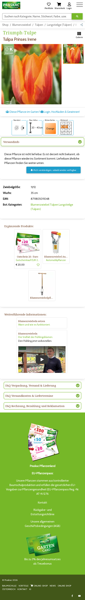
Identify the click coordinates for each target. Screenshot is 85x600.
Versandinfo (11, 142)
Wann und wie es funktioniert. (34, 324)
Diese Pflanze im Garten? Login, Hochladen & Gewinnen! (43, 111)
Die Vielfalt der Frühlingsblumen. (35, 337)
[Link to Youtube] (79, 596)
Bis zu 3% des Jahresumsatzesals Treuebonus (42, 549)
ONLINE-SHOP (39, 585)
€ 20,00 (20, 264)
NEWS (53, 585)
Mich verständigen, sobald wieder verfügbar (53, 170)
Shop (5, 25)
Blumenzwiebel (21, 25)
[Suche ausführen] (77, 16)
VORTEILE (24, 585)
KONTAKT (22, 589)
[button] (48, 5)
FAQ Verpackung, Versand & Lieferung (30, 385)
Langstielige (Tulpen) (59, 25)
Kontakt (42, 502)
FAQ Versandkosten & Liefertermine (29, 396)
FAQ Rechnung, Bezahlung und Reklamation (35, 406)
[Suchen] (37, 16)
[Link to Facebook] (72, 596)
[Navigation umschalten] (79, 4)
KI (30, 589)
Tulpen (39, 25)
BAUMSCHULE (9, 585)
